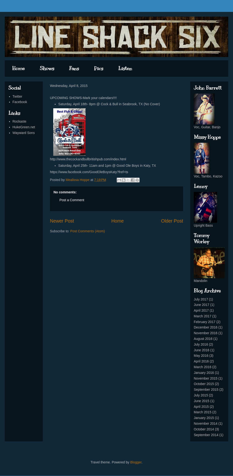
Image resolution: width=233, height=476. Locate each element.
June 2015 (201, 401)
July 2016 (201, 344)
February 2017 (204, 322)
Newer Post (62, 221)
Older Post (172, 221)
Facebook (20, 102)
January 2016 (204, 373)
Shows (47, 68)
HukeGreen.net (24, 127)
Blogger (135, 462)
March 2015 (202, 412)
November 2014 (206, 423)
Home (18, 68)
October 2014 (204, 429)
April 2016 (201, 361)
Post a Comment (71, 200)
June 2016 (201, 350)
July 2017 (201, 299)
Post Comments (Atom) (87, 231)
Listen (125, 68)
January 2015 (204, 418)
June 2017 (201, 305)
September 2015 (206, 389)
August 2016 (203, 339)
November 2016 (206, 333)
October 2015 (204, 384)
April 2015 (201, 407)
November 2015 (206, 378)
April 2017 (201, 310)
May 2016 (201, 355)
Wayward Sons (24, 133)
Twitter (17, 96)
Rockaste (19, 121)
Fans (74, 68)
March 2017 (202, 316)
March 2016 (202, 367)
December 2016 (206, 327)
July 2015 (201, 395)
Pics (98, 68)
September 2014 (206, 435)
